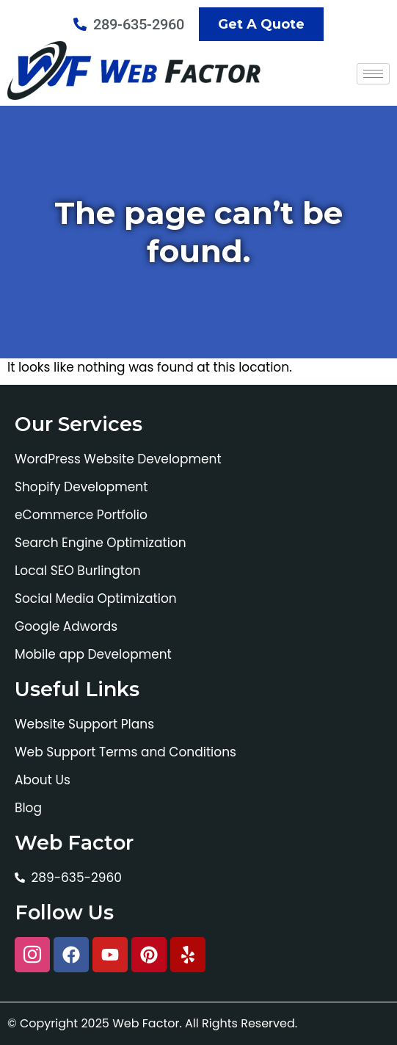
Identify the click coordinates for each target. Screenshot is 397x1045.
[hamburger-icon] (373, 73)
